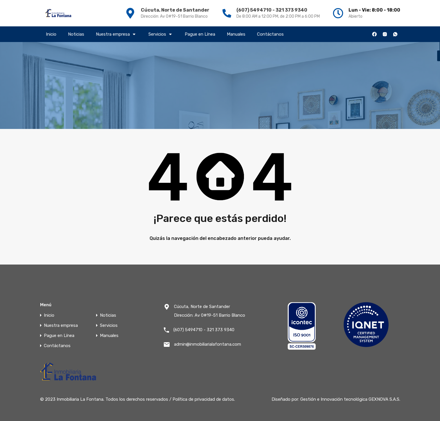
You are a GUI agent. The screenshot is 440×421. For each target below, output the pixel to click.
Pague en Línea (200, 34)
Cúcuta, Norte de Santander (175, 10)
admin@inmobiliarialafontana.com (207, 344)
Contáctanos (270, 34)
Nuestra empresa (116, 34)
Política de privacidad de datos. (204, 399)
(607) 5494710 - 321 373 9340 (271, 10)
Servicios (160, 34)
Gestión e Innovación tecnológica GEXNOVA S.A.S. (350, 399)
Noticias (76, 34)
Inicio (51, 34)
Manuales (236, 34)
